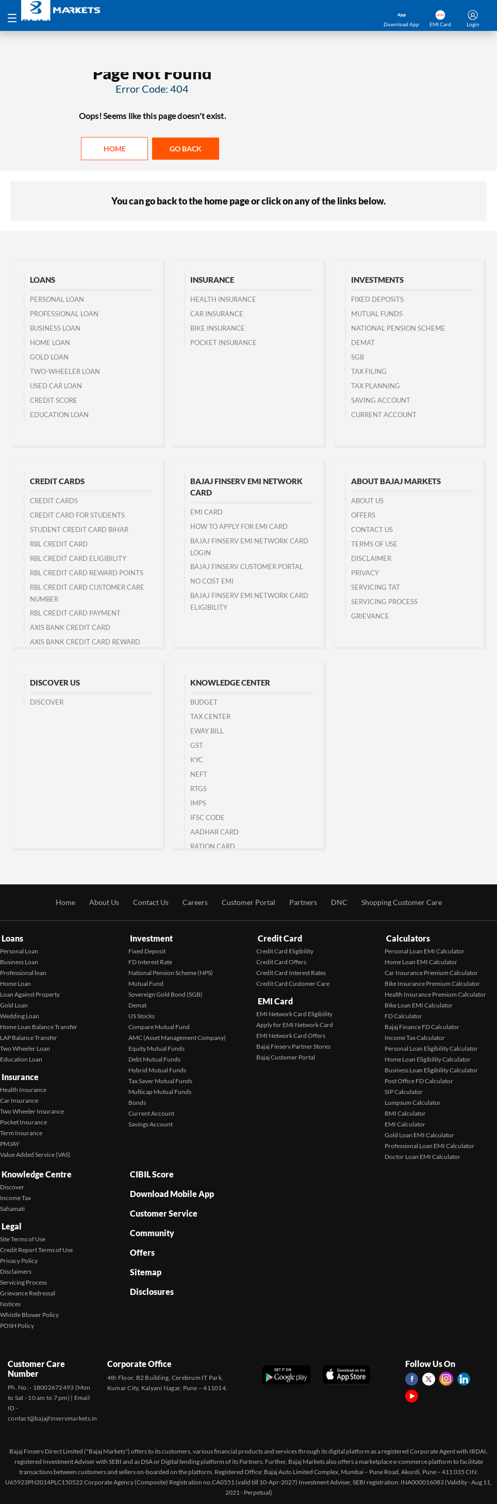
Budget (204, 702)
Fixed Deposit (146, 950)
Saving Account (380, 401)
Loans (11, 938)
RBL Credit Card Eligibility (78, 559)
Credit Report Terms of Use (36, 1245)
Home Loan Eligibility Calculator (428, 1058)
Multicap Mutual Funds (159, 1091)
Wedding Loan (19, 1015)
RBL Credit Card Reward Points (86, 573)
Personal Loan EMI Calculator (425, 950)
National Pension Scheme (398, 328)
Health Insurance (223, 300)
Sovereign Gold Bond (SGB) (165, 993)
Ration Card (212, 847)
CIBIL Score (150, 1172)
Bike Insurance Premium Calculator (432, 982)
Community (150, 1224)
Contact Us (151, 903)
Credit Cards (54, 501)
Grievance (370, 616)
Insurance (18, 1075)
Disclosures (150, 1277)
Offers (363, 515)
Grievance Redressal (27, 1288)
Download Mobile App (170, 1189)
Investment (149, 938)
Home (115, 148)
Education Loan (59, 415)
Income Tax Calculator (415, 1036)
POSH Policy (17, 1320)
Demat (363, 343)
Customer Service (162, 1207)
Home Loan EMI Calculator (421, 961)
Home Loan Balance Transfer (38, 1026)
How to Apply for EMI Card (239, 527)
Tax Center (210, 717)
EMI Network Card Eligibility (294, 1011)
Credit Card (278, 938)
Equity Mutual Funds (156, 1047)
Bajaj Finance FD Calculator (422, 1026)
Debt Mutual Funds (154, 1058)
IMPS (198, 803)
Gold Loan (49, 357)
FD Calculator (403, 1015)
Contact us (372, 530)
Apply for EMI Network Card (294, 1022)
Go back (186, 148)
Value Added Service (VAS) (35, 1151)
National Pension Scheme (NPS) (170, 972)
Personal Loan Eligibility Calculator (431, 1047)
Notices (10, 1299)
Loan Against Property (30, 993)
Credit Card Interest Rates (291, 972)
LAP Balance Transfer (28, 1036)
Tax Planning (375, 386)
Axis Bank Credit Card (70, 628)
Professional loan (23, 972)
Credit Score (53, 401)
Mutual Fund (145, 982)
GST (196, 746)
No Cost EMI (212, 581)
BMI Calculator (405, 1112)
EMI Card (206, 512)
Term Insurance (21, 1130)
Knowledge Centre (35, 1172)
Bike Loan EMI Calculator (419, 1004)
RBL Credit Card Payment (75, 613)
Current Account (384, 415)
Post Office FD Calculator (419, 1080)
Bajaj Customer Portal (285, 1054)
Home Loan (50, 343)
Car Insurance (216, 314)
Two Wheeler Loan (25, 1047)
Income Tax (15, 1195)
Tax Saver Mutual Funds (160, 1080)
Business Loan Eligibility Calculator (431, 1069)
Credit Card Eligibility (284, 950)
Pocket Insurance (223, 343)
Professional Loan (64, 314)
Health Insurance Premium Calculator (435, 993)
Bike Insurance (217, 328)
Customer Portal (248, 903)
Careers (195, 903)
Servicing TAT (375, 588)
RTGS (198, 789)
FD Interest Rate (150, 961)
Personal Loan (57, 300)
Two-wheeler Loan (65, 372)
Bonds (137, 1101)
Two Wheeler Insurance (32, 1108)
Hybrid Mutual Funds (157, 1069)
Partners (303, 903)
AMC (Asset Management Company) (177, 1036)
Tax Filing (369, 372)
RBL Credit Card (59, 544)
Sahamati (12, 1205)
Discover (46, 702)
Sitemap (144, 1259)
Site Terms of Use (22, 1234)
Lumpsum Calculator (413, 1101)
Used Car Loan (56, 386)
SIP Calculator (404, 1091)
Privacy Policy (19, 1255)
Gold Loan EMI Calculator (419, 1134)
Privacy (365, 573)
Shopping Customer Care (401, 903)
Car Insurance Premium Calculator (431, 972)
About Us (367, 501)
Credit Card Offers (281, 961)
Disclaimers (15, 1266)
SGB (357, 357)
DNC (339, 903)
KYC (196, 760)
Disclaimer (371, 559)
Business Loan (55, 328)
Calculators (406, 938)
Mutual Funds (377, 314)
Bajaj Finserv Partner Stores (293, 1043)
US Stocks (141, 1015)
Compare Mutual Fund (159, 1026)
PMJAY (10, 1140)
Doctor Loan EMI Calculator (422, 1155)
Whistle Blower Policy (29, 1309)
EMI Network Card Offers (290, 1032)
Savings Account (150, 1123)
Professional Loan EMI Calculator (429, 1145)
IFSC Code (207, 818)
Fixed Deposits (377, 300)
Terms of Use (374, 544)
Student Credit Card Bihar (79, 530)
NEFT (198, 775)
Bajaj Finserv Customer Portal (246, 567)
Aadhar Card (214, 832)
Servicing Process (384, 602)
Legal (10, 1222)
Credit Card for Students (77, 515)
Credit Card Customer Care (292, 982)
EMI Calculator (405, 1123)
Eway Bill (207, 731)
